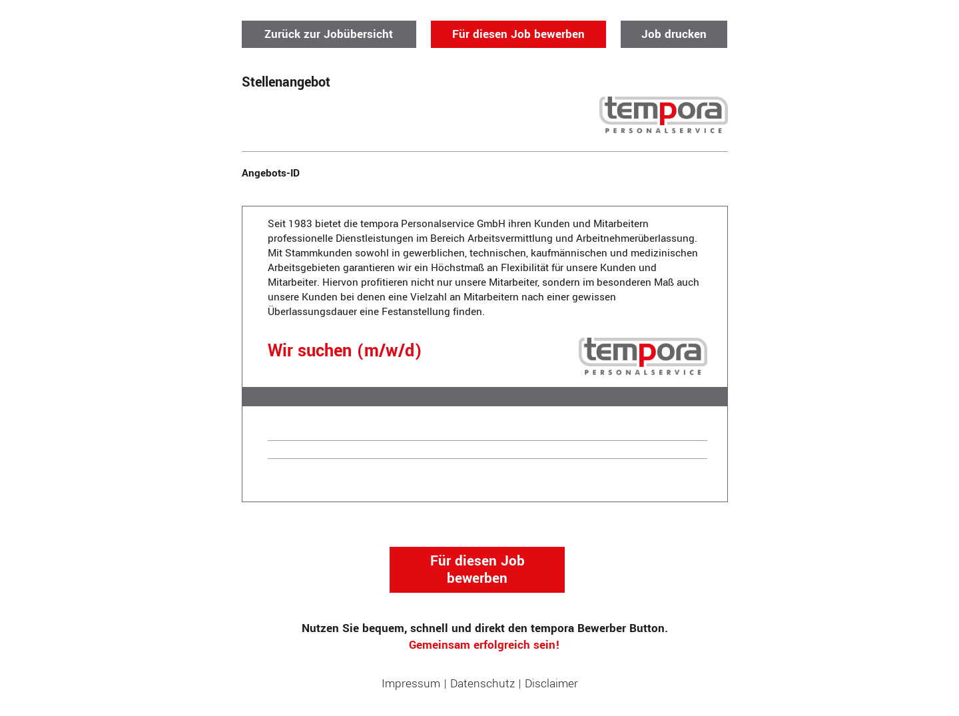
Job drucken (674, 34)
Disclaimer (551, 683)
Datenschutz (482, 683)
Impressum (411, 683)
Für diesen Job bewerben (518, 34)
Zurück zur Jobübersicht (328, 34)
